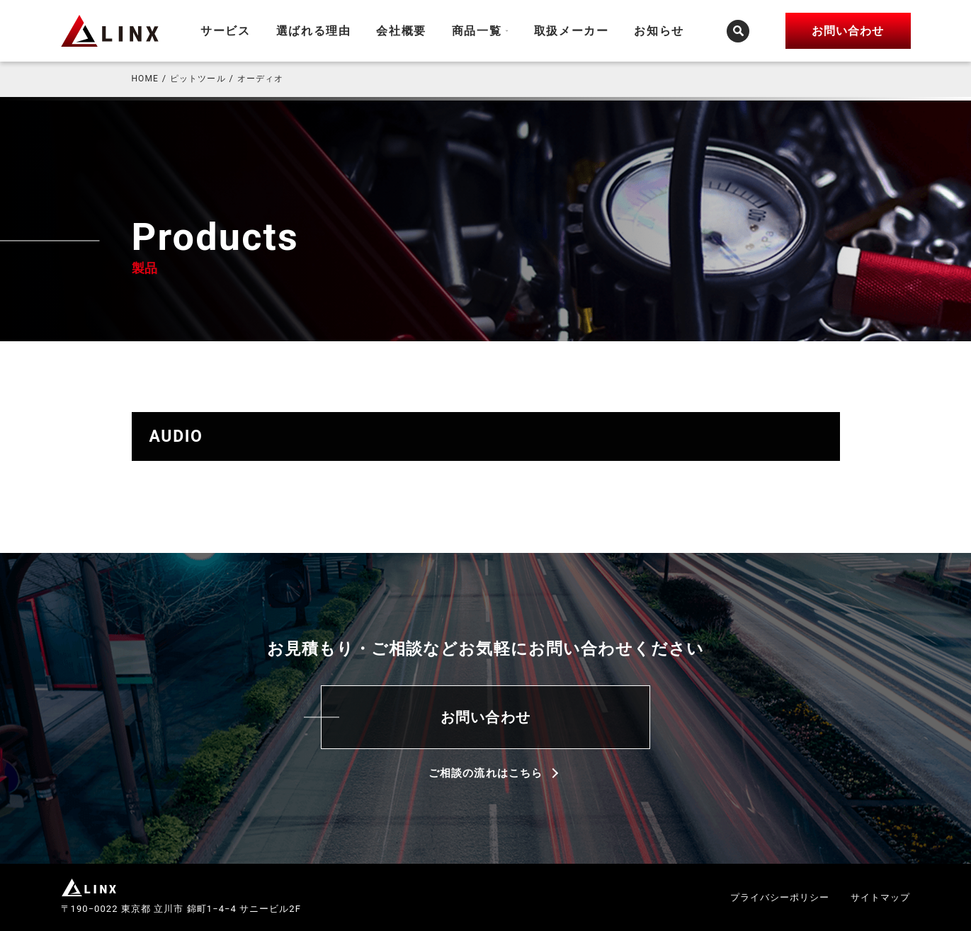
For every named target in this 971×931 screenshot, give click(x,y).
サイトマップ (880, 897)
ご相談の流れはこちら (485, 773)
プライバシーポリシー (780, 897)
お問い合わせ (485, 717)
